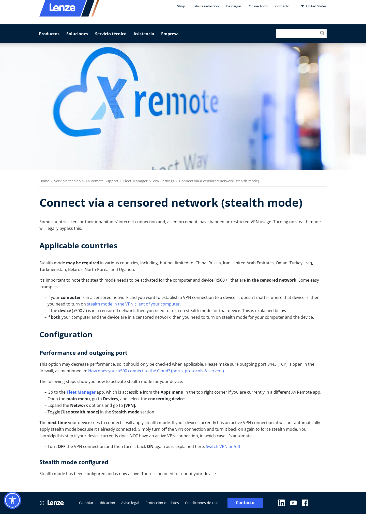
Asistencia (143, 34)
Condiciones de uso (201, 502)
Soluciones (77, 34)
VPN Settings (163, 181)
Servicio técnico (111, 34)
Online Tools (258, 6)
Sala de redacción (206, 6)
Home (44, 181)
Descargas (233, 6)
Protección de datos (162, 502)
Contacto (282, 6)
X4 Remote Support (102, 181)
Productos (49, 34)
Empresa (170, 34)
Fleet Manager (135, 181)
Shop (181, 6)
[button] (12, 500)
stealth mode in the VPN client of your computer (133, 304)
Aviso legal (130, 502)
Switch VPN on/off (223, 446)
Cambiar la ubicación (97, 502)
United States (313, 5)
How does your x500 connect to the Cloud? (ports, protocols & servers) (156, 371)
